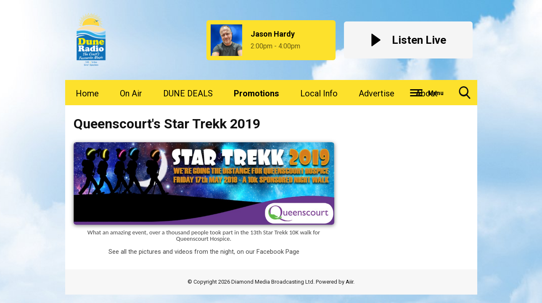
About (426, 93)
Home (87, 93)
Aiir (349, 282)
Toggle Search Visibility (465, 95)
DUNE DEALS (188, 93)
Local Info (319, 93)
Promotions (256, 93)
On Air (131, 93)
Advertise (376, 93)
